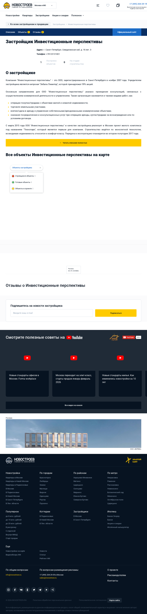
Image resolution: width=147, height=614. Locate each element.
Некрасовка (112, 477)
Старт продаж (12, 537)
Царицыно (78, 484)
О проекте (112, 569)
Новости (43, 550)
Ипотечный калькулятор (118, 526)
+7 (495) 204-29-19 (86, 4)
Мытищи (43, 488)
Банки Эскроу (113, 515)
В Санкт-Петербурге (14, 499)
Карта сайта (114, 599)
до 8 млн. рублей (13, 515)
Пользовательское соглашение (93, 599)
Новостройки (13, 14)
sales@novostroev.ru (48, 577)
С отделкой (11, 530)
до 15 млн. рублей (14, 519)
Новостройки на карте (15, 550)
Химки (43, 484)
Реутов (43, 499)
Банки (110, 519)
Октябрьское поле (115, 499)
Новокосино (112, 488)
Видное (43, 491)
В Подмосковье (12, 491)
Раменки (111, 480)
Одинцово (44, 495)
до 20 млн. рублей (14, 522)
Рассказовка (113, 484)
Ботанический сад (115, 491)
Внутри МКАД (12, 534)
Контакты (112, 579)
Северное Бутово (81, 499)
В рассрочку (11, 526)
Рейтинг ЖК (45, 557)
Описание (10, 31)
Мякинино (112, 495)
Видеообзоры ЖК (13, 554)
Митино (77, 480)
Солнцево (78, 488)
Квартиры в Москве (14, 477)
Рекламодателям (116, 574)
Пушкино (44, 502)
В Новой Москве (13, 495)
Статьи (43, 554)
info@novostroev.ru (13, 574)
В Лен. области (12, 502)
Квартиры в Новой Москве (17, 480)
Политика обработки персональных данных (52, 599)
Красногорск (45, 477)
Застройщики (42, 14)
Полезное (76, 14)
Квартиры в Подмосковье (17, 484)
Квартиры (27, 14)
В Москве (10, 488)
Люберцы (44, 480)
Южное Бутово (80, 495)
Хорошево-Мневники (83, 477)
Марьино (77, 491)
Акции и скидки (60, 14)
